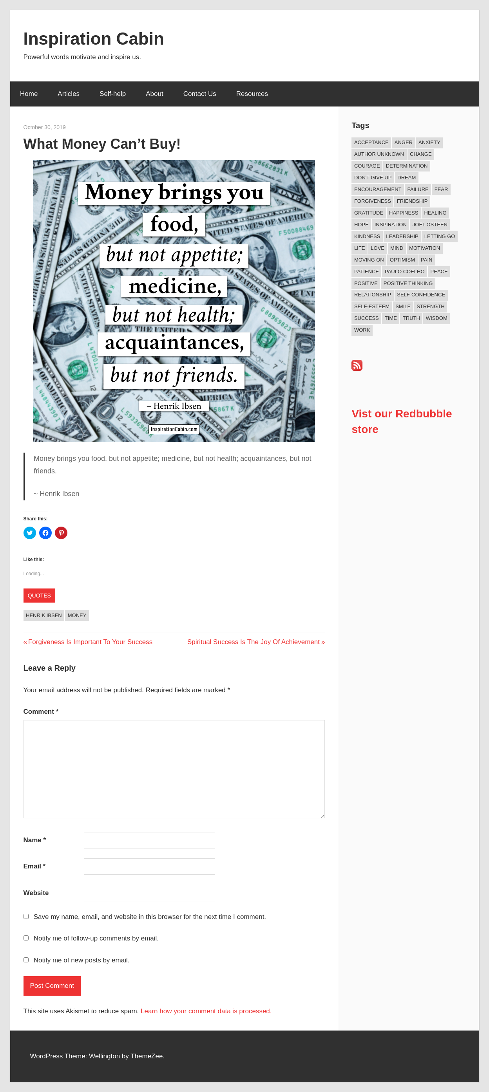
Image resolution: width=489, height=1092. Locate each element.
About (154, 93)
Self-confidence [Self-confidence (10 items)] (421, 295)
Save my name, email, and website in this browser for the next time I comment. (150, 917)
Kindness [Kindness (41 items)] (367, 236)
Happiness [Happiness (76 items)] (403, 213)
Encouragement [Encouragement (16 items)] (378, 189)
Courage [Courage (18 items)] (367, 166)
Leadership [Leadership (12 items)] (402, 236)
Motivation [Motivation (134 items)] (424, 248)
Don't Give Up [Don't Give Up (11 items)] (372, 177)
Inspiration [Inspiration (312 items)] (391, 224)
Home (29, 93)
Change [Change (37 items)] (421, 154)
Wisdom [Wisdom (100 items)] (436, 318)
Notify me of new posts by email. (82, 960)
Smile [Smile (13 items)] (403, 306)
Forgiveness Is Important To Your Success (90, 642)
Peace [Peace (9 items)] (439, 271)
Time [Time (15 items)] (391, 318)
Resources (252, 93)
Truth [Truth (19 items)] (411, 318)
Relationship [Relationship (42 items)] (372, 295)
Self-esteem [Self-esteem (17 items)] (371, 306)
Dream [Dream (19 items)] (406, 177)
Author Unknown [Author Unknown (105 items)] (379, 154)
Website (36, 893)
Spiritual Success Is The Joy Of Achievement (253, 642)
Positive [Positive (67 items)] (366, 283)
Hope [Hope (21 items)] (361, 224)
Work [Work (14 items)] (362, 330)
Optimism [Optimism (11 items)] (402, 260)
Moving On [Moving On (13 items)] (369, 260)
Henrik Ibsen (44, 615)
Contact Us (199, 93)
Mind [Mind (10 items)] (396, 248)
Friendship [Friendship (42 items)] (412, 201)
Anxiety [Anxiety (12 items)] (429, 142)
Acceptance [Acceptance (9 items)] (371, 142)
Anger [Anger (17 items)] (404, 142)
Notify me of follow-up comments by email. (96, 938)
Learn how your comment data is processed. (206, 1011)
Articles (69, 93)
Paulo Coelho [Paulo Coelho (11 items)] (405, 271)
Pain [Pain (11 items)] (426, 260)
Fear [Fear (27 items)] (441, 189)
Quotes (39, 595)
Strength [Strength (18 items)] (431, 306)
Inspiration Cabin (94, 38)
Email (35, 866)
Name (35, 840)
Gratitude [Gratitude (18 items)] (368, 213)
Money (77, 615)
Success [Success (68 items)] (366, 318)
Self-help (113, 93)
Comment (41, 711)
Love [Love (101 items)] (377, 248)
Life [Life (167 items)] (359, 248)
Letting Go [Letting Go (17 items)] (439, 236)
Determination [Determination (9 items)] (407, 166)
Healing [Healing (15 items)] (435, 213)
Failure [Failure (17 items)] (418, 189)
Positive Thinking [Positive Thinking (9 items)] (408, 283)
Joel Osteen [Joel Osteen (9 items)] (430, 224)
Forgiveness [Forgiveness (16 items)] (372, 201)
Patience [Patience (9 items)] (366, 271)
